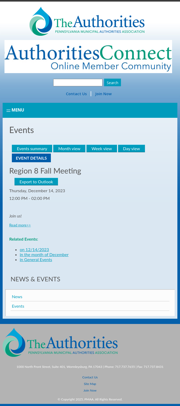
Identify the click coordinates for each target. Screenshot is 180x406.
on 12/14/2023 (34, 249)
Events (18, 305)
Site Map (90, 384)
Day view (131, 148)
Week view (101, 148)
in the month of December (44, 254)
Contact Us (76, 93)
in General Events (36, 259)
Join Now (103, 93)
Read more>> (20, 225)
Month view (69, 148)
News (17, 296)
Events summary (32, 148)
